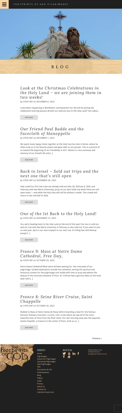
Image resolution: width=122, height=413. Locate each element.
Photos (40, 383)
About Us (41, 386)
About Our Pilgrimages (46, 359)
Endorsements (43, 372)
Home (39, 353)
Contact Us (41, 389)
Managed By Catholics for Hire (97, 354)
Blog (39, 375)
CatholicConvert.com (45, 392)
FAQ (38, 367)
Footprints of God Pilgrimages (41, 4)
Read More (29, 117)
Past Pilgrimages (44, 364)
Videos (40, 378)
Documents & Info (44, 369)
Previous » (97, 338)
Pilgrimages (42, 356)
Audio (39, 381)
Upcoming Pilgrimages (46, 361)
